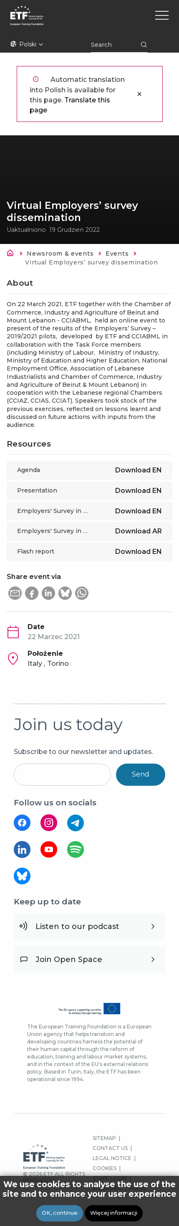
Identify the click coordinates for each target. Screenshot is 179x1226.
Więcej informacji (113, 1213)
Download (138, 470)
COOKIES (104, 1168)
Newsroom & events (60, 253)
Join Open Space (68, 959)
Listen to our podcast (77, 926)
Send (140, 774)
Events (117, 253)
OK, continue (60, 1213)
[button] (15, 593)
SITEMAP (104, 1138)
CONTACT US (110, 1148)
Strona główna (12, 254)
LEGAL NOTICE (112, 1158)
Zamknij (139, 94)
